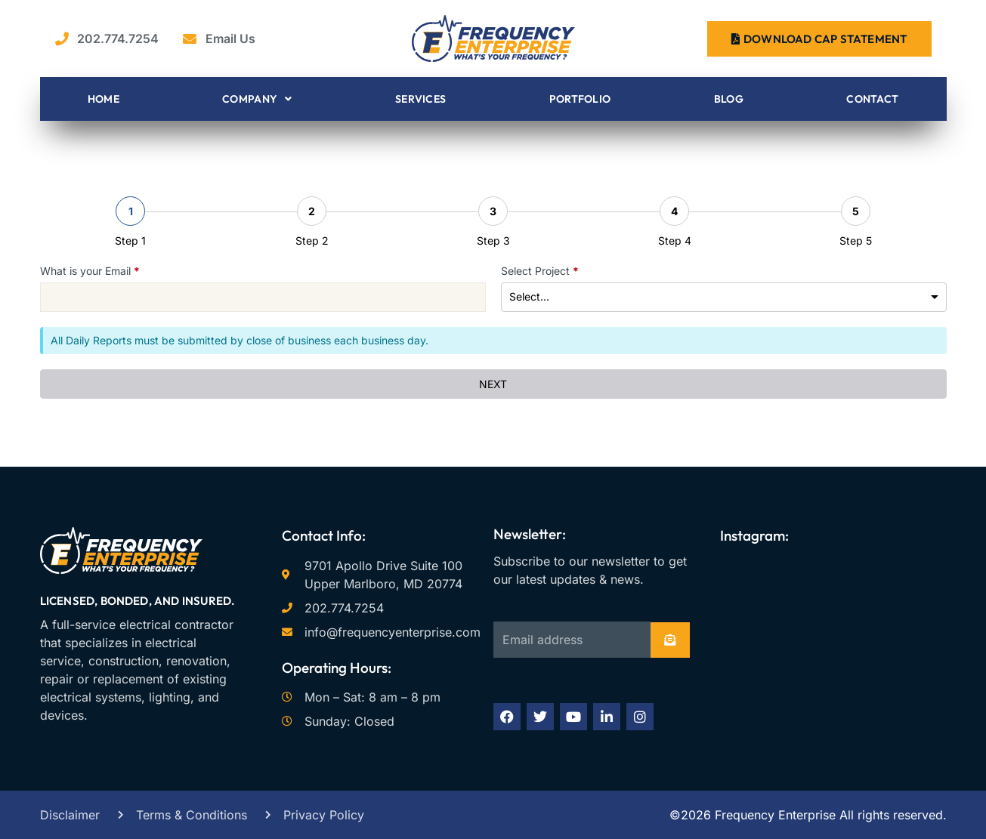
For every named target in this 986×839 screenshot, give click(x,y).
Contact (872, 99)
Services (420, 99)
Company (257, 99)
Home (103, 99)
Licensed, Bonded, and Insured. (137, 601)
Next (493, 384)
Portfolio (580, 99)
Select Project (540, 270)
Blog (728, 99)
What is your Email (90, 270)
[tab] (130, 222)
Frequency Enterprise (773, 814)
